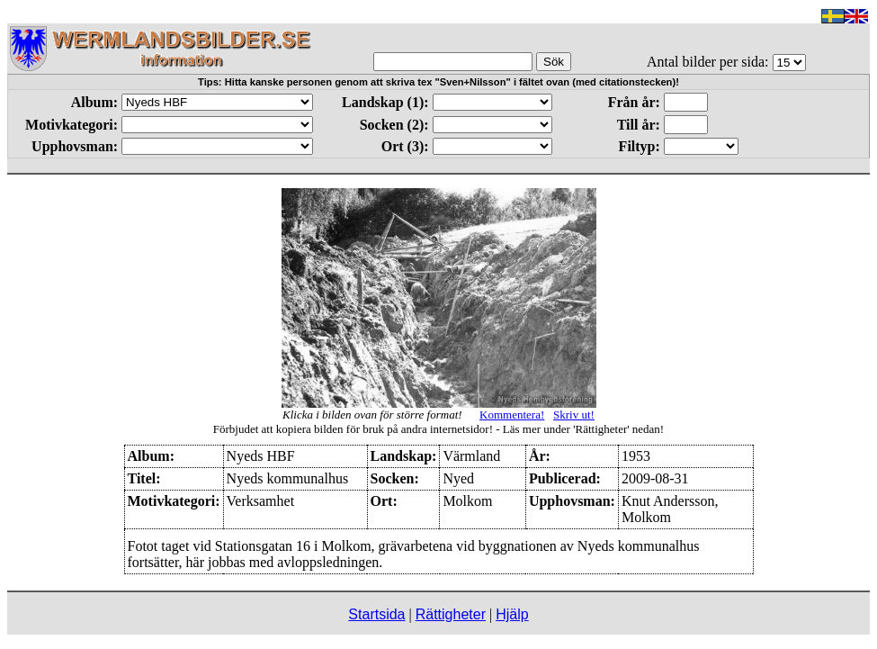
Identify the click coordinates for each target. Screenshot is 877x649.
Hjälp (512, 614)
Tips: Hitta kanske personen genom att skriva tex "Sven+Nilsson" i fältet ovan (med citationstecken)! (438, 82)
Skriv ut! (574, 414)
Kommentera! (511, 414)
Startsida (376, 614)
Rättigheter (451, 614)
